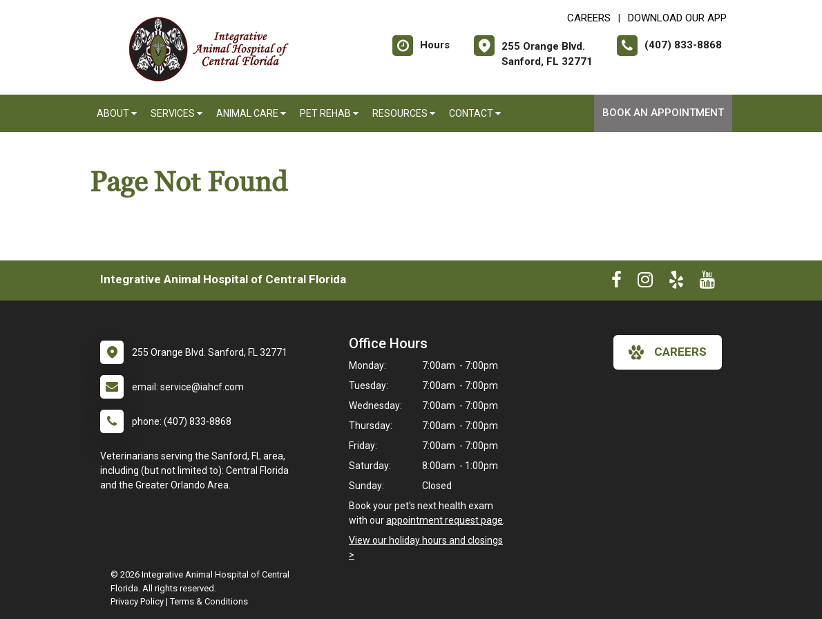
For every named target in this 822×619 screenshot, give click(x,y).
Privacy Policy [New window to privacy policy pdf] (137, 601)
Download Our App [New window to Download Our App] (677, 18)
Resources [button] (403, 113)
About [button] (117, 113)
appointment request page (444, 520)
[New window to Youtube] (707, 282)
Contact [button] (475, 113)
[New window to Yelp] (676, 282)
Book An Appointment (663, 112)
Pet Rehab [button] (329, 113)
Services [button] (176, 113)
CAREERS (589, 18)
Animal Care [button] (251, 113)
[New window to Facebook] (616, 282)
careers (668, 352)
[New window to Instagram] (645, 282)
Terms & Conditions (209, 601)
